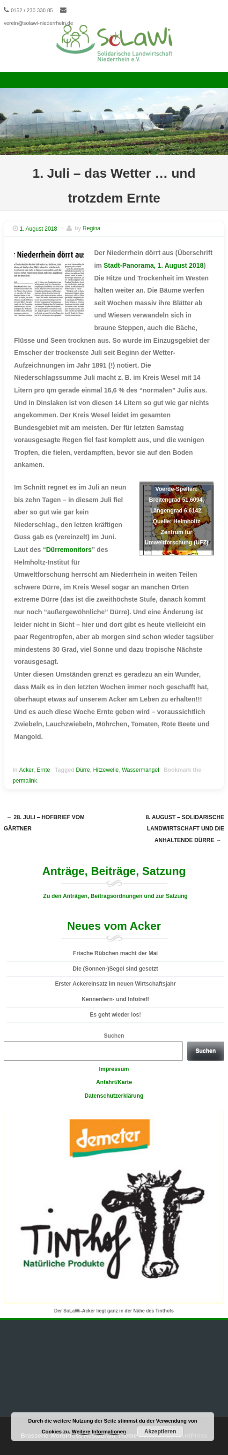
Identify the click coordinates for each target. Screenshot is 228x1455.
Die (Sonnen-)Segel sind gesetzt (115, 968)
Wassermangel (140, 770)
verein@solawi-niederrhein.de (38, 23)
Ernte (43, 770)
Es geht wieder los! (115, 1014)
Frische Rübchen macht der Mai (115, 953)
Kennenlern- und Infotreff (115, 999)
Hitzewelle (106, 770)
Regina (92, 229)
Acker (26, 770)
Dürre (83, 770)
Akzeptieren (160, 1431)
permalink (25, 780)
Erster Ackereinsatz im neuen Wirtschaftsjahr (115, 983)
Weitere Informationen (99, 1431)
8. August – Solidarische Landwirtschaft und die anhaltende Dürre (185, 829)
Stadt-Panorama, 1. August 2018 (153, 265)
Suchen (114, 1036)
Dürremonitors (68, 549)
